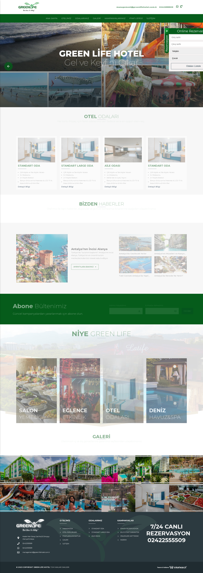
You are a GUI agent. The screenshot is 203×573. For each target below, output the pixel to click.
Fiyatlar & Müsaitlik (71, 536)
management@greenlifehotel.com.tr (136, 7)
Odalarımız (82, 18)
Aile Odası (95, 536)
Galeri (97, 18)
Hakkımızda (68, 529)
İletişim (151, 18)
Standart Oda (97, 529)
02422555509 (166, 7)
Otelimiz (66, 18)
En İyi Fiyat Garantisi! (129, 532)
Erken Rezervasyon (129, 529)
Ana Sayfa (51, 18)
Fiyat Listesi (136, 18)
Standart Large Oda (100, 532)
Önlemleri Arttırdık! (129, 536)
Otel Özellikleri (70, 532)
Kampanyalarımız (115, 18)
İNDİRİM (123, 540)
